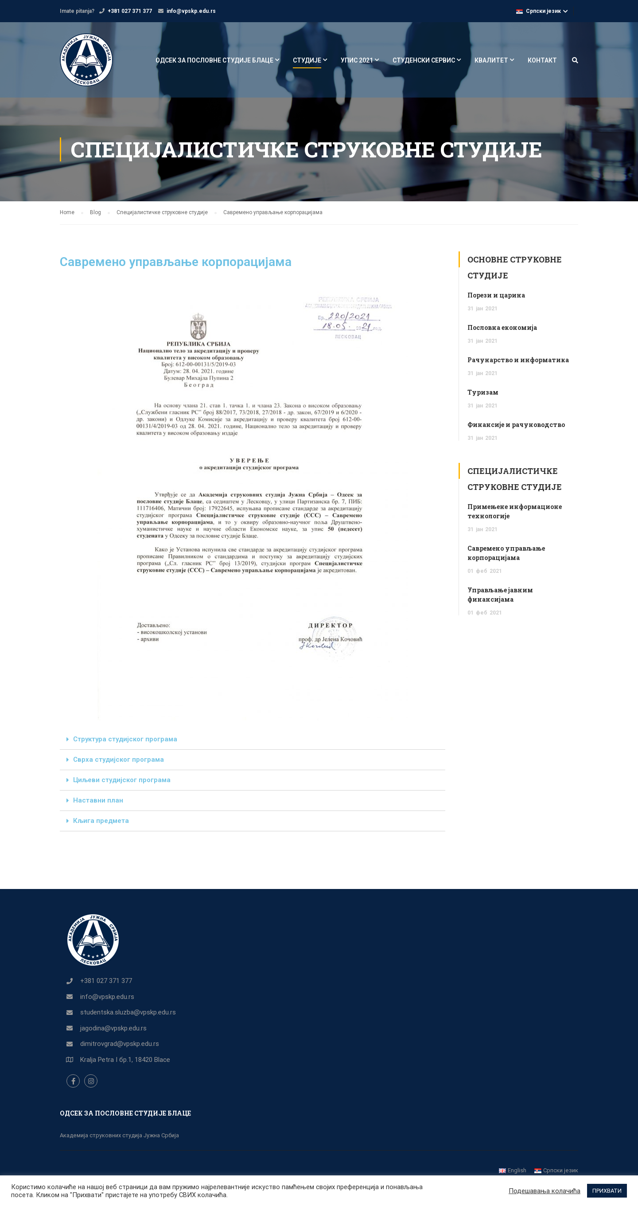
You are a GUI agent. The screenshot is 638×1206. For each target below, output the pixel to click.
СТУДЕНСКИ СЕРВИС (424, 60)
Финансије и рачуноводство (516, 424)
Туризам (482, 392)
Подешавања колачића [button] (544, 1191)
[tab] (252, 739)
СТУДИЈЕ (307, 60)
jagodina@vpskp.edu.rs (113, 1028)
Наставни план (98, 800)
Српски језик (538, 11)
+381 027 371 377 (130, 11)
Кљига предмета (101, 821)
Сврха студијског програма (118, 760)
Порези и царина (496, 295)
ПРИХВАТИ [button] (607, 1190)
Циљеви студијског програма (122, 780)
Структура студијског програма (125, 739)
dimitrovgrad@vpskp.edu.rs (119, 1044)
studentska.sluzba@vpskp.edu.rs (128, 1012)
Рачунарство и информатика (518, 360)
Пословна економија (502, 327)
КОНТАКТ (542, 60)
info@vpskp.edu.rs (191, 11)
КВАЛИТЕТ (491, 60)
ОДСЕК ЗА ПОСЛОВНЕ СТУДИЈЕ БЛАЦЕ (214, 60)
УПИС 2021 (357, 60)
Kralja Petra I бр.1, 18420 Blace (125, 1060)
